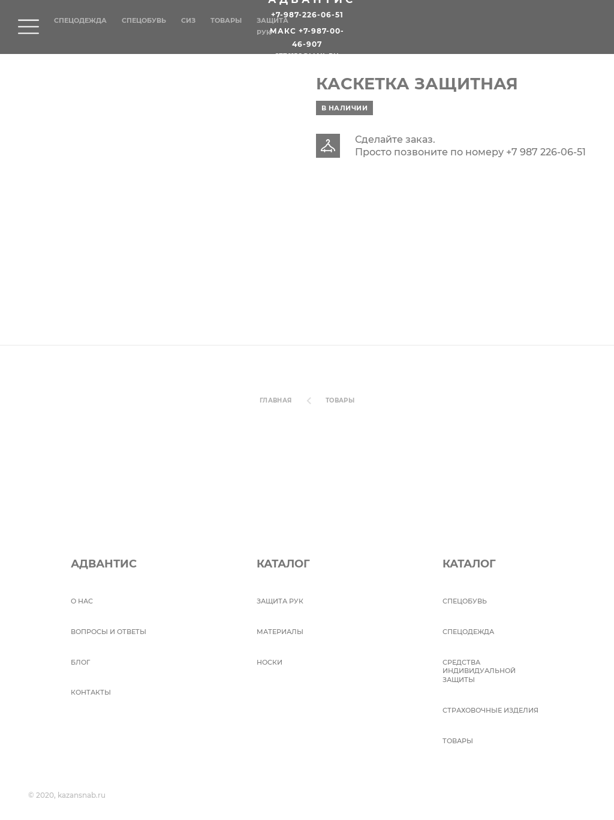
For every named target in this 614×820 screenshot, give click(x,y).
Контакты (91, 692)
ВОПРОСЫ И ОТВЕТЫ (108, 631)
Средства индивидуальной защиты (479, 671)
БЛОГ (80, 662)
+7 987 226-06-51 (546, 152)
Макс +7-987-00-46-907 (307, 37)
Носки (269, 662)
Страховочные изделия (490, 710)
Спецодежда (80, 20)
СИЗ (188, 20)
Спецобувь (144, 20)
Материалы (280, 631)
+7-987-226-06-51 (307, 15)
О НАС (82, 601)
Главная (276, 400)
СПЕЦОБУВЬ (465, 601)
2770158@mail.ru (307, 56)
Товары (226, 20)
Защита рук (280, 601)
